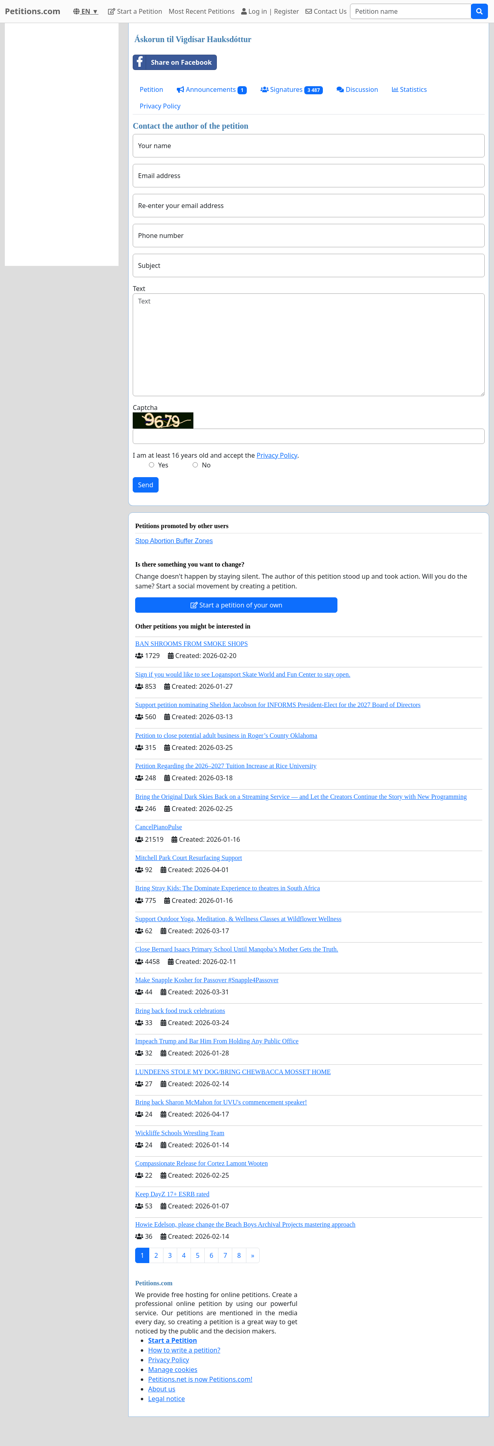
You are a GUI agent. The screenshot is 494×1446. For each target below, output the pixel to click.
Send (145, 484)
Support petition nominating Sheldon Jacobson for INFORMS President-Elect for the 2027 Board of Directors (277, 704)
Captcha (145, 407)
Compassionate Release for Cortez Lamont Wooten (201, 1163)
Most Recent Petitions (202, 11)
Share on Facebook (172, 62)
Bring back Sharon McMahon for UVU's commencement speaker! (221, 1102)
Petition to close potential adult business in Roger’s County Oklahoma (226, 735)
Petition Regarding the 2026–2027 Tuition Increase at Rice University (225, 765)
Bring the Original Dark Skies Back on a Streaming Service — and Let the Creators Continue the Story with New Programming (300, 796)
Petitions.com (32, 11)
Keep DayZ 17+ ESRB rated (172, 1194)
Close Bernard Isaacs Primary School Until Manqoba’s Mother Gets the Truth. (236, 949)
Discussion (357, 89)
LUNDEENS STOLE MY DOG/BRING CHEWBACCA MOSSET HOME (233, 1071)
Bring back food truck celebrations (180, 1010)
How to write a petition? (184, 1350)
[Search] (410, 11)
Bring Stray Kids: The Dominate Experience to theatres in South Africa (227, 888)
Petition (151, 89)
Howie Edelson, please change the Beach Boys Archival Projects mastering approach (245, 1224)
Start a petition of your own (236, 605)
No (206, 465)
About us (161, 1388)
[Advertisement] (62, 144)
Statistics (409, 89)
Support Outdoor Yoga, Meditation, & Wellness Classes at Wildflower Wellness (238, 918)
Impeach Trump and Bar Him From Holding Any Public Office (217, 1041)
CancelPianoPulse (158, 827)
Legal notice (166, 1398)
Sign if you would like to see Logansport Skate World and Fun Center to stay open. (242, 674)
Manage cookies (172, 1369)
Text (139, 288)
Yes (163, 465)
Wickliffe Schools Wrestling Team (179, 1133)
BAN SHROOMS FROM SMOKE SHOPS (191, 643)
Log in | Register (270, 11)
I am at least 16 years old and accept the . (216, 455)
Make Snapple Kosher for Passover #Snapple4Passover (206, 980)
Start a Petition (135, 11)
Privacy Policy (160, 106)
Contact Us (326, 11)
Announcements (211, 89)
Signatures (292, 89)
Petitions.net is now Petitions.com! (200, 1379)
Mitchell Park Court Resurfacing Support (188, 857)
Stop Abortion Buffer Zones (174, 540)
